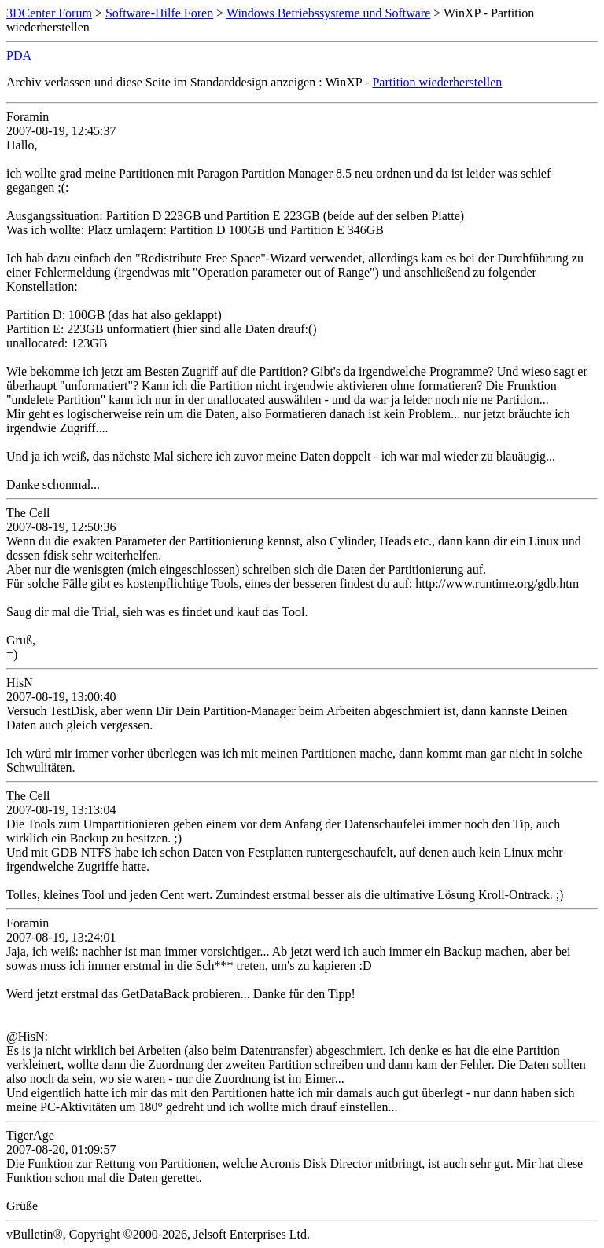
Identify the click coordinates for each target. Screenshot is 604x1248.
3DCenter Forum (49, 13)
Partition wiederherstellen (437, 82)
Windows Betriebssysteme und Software (328, 13)
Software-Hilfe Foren (159, 13)
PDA (18, 55)
